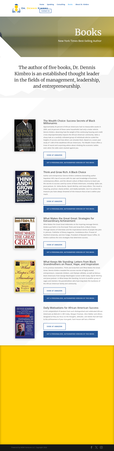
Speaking (50, 4)
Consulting (61, 4)
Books (70, 4)
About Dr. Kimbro (82, 4)
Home (42, 4)
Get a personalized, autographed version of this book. (71, 163)
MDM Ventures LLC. (28, 447)
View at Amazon (54, 155)
